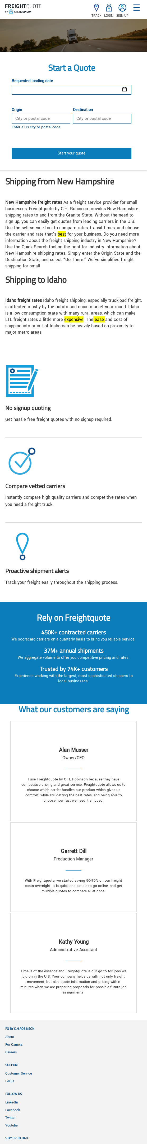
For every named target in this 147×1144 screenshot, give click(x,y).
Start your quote (71, 153)
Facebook (12, 1110)
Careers (11, 1052)
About (9, 1037)
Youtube (11, 1125)
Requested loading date (32, 81)
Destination (83, 110)
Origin (17, 110)
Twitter (10, 1117)
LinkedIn (11, 1102)
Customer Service (18, 1073)
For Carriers (14, 1044)
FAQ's (9, 1081)
